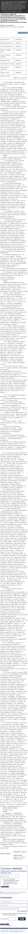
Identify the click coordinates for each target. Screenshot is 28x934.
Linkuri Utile (22, 930)
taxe (8, 700)
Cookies (11, 931)
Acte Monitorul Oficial (15, 892)
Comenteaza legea (23, 32)
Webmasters (16, 931)
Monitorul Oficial (6, 892)
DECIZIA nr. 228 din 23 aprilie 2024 (12, 893)
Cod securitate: (4, 918)
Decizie (22, 892)
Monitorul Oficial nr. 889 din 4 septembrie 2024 (14, 26)
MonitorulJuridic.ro (15, 930)
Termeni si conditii (4, 931)
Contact (21, 931)
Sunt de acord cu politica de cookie (11, 11)
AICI (4, 9)
